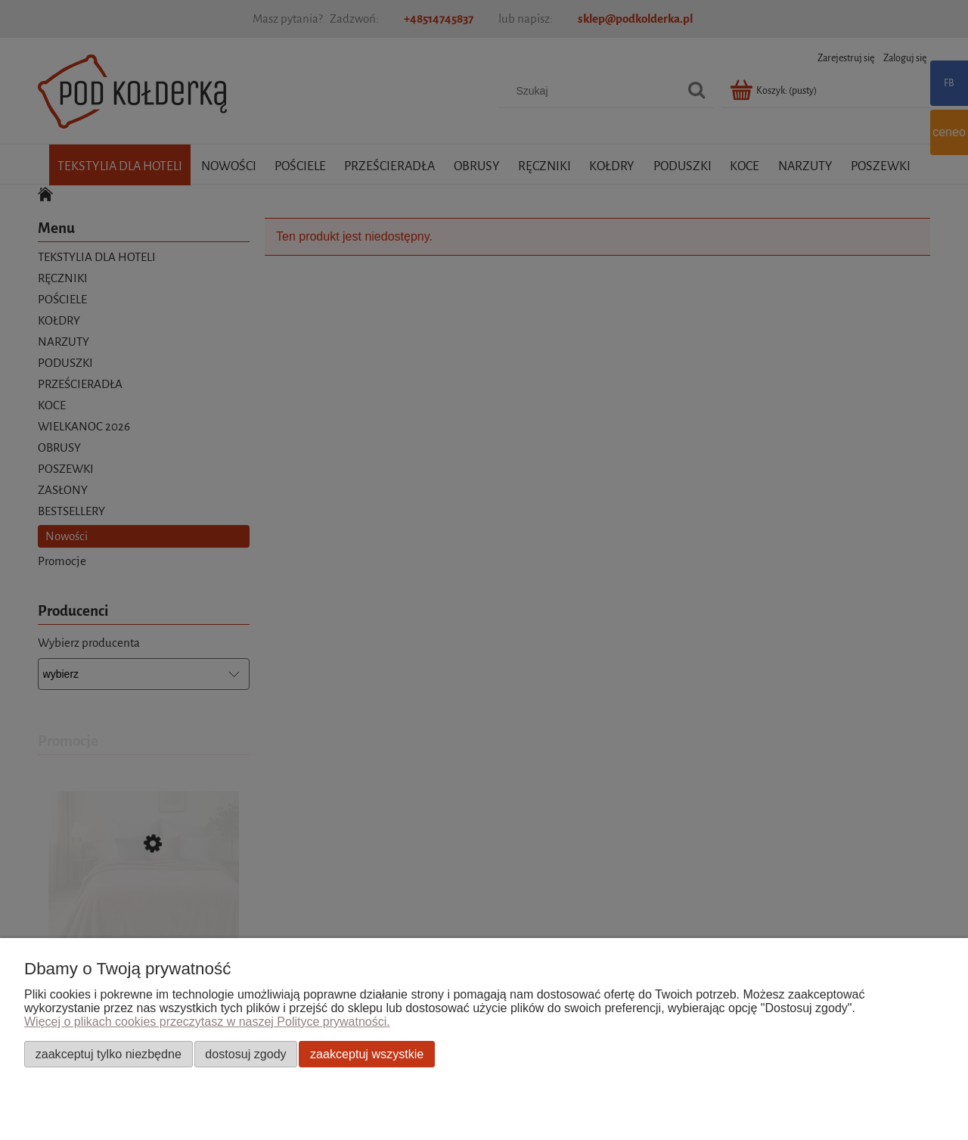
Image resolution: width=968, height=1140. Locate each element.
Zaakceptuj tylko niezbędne (109, 1054)
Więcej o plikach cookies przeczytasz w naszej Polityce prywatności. (207, 1021)
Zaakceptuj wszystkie (367, 1054)
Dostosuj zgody (245, 1054)
